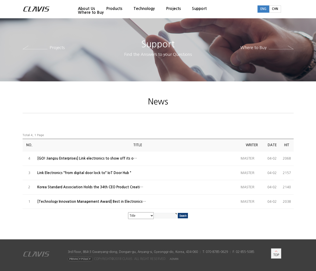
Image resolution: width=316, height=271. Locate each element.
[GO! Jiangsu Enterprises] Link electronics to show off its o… (87, 158)
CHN (275, 8)
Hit (286, 145)
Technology (144, 9)
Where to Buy (91, 12)
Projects (173, 9)
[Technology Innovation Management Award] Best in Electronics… (91, 201)
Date (272, 145)
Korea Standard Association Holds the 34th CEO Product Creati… (90, 187)
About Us (86, 9)
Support (199, 9)
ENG (263, 8)
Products (114, 9)
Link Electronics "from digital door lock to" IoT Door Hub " (84, 172)
